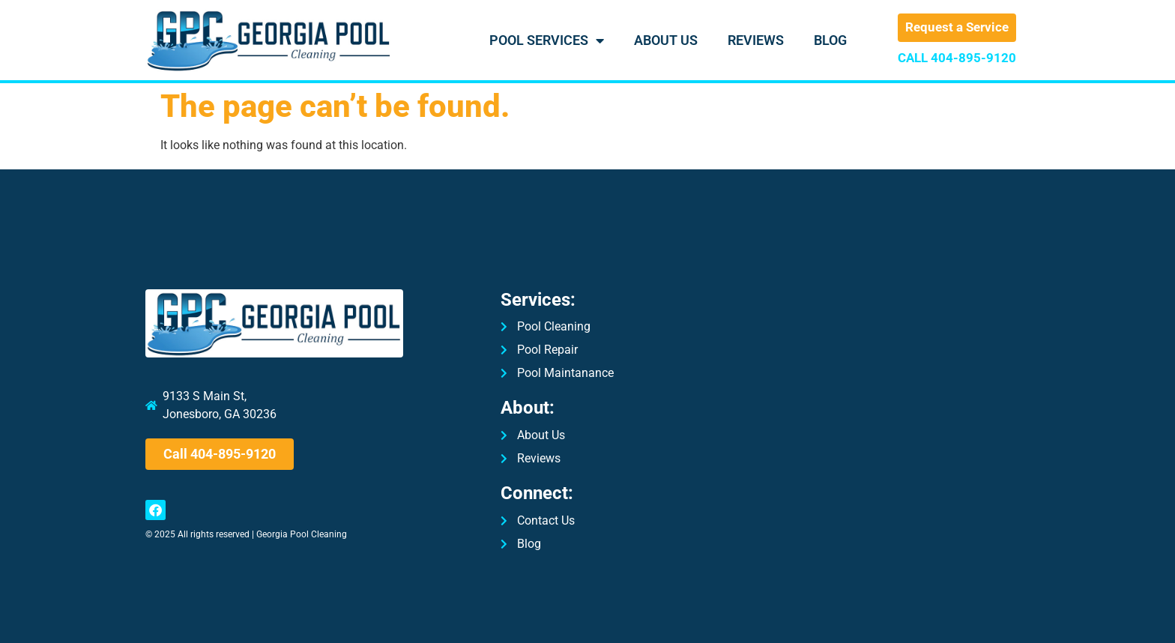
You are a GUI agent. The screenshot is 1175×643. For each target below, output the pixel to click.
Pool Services (546, 40)
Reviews (756, 40)
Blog (830, 40)
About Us (666, 40)
